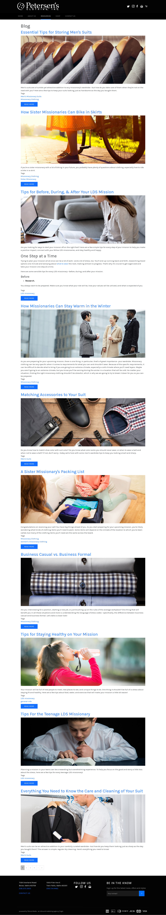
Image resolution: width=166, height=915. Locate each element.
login (61, 911)
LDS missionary (27, 293)
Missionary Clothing (30, 99)
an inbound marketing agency (48, 911)
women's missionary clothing (34, 541)
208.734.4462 (52, 888)
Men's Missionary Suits (31, 96)
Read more (31, 105)
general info (26, 701)
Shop (58, 16)
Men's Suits (26, 459)
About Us (32, 16)
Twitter (128, 6)
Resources (46, 16)
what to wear (62, 264)
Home (20, 16)
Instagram (133, 6)
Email (141, 6)
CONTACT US (24, 893)
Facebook (137, 6)
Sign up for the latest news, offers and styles (126, 888)
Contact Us (70, 16)
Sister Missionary (28, 179)
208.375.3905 (25, 888)
